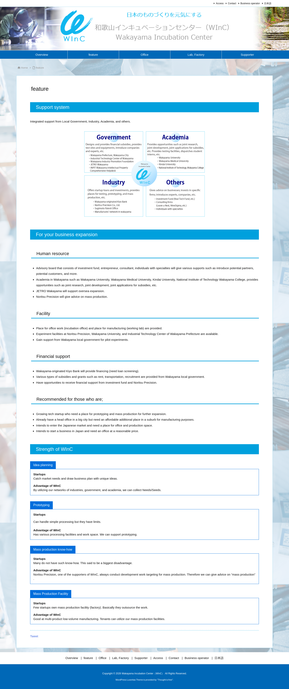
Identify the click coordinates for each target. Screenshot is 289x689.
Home (24, 67)
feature (40, 67)
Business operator (250, 3)
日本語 (267, 3)
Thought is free (165, 680)
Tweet (34, 636)
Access (220, 3)
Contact (232, 3)
